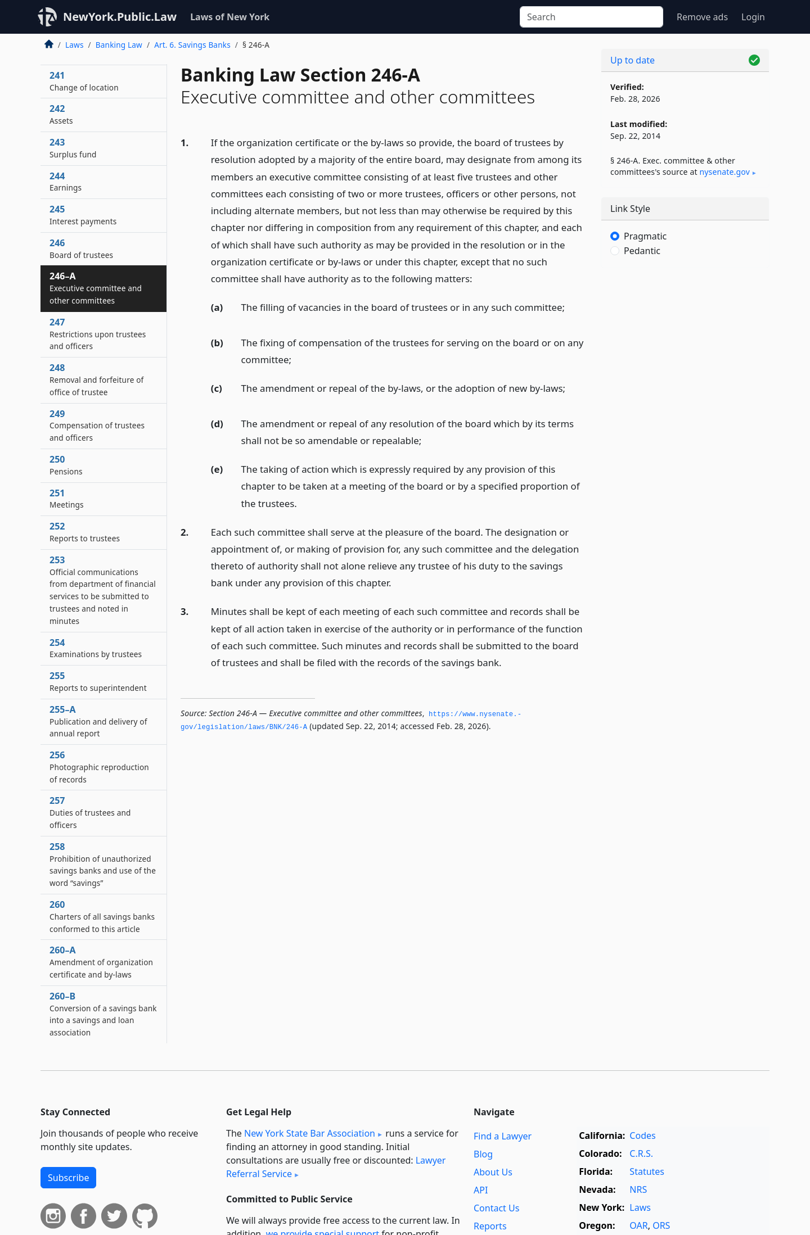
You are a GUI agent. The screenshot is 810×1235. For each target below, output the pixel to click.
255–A (98, 721)
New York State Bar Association (309, 1133)
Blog (483, 1154)
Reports (490, 1226)
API (481, 1190)
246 (81, 248)
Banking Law (119, 44)
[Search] (591, 17)
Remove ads (702, 17)
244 (66, 181)
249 (97, 426)
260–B (103, 1014)
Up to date (632, 60)
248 (96, 379)
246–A (96, 288)
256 (99, 767)
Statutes (646, 1171)
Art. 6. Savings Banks (192, 44)
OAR (638, 1225)
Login (753, 17)
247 (98, 334)
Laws (74, 44)
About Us (493, 1172)
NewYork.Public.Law (120, 16)
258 (103, 864)
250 (66, 465)
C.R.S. (641, 1153)
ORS (661, 1225)
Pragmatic (645, 236)
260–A (101, 962)
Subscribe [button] (68, 1177)
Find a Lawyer (503, 1136)
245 (83, 215)
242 (61, 114)
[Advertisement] (685, 452)
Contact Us (496, 1208)
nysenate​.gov (724, 171)
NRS (638, 1189)
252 (85, 532)
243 (73, 148)
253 (103, 590)
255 (98, 681)
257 (90, 812)
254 (96, 648)
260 (102, 916)
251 (67, 498)
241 (84, 81)
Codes (642, 1135)
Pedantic (642, 251)
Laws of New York (229, 17)
